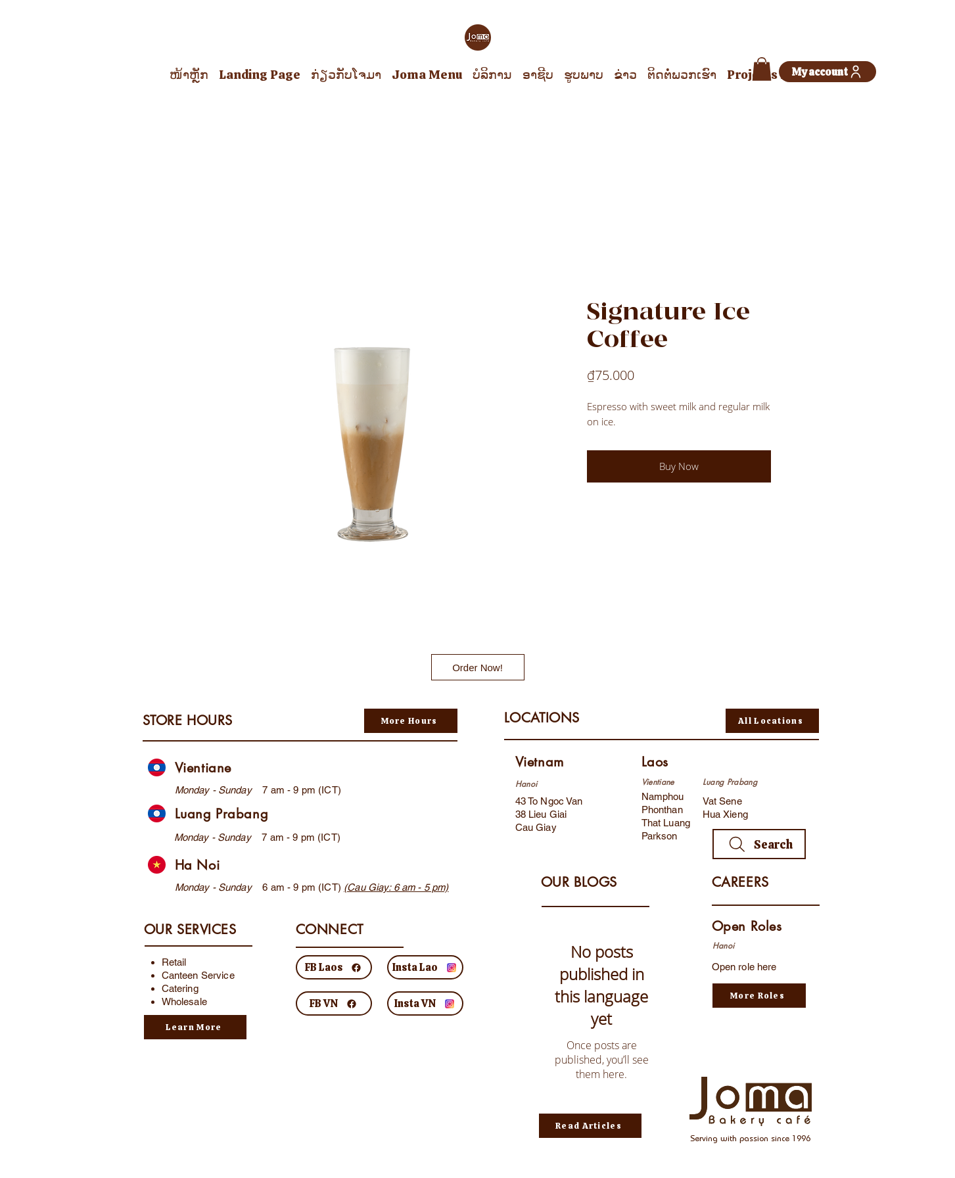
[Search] (759, 844)
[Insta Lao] (425, 967)
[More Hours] (410, 721)
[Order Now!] (477, 667)
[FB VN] (334, 1003)
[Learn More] (195, 1027)
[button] (762, 69)
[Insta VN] (425, 1003)
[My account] (827, 71)
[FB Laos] (334, 967)
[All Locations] (772, 721)
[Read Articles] (590, 1126)
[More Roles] (759, 995)
